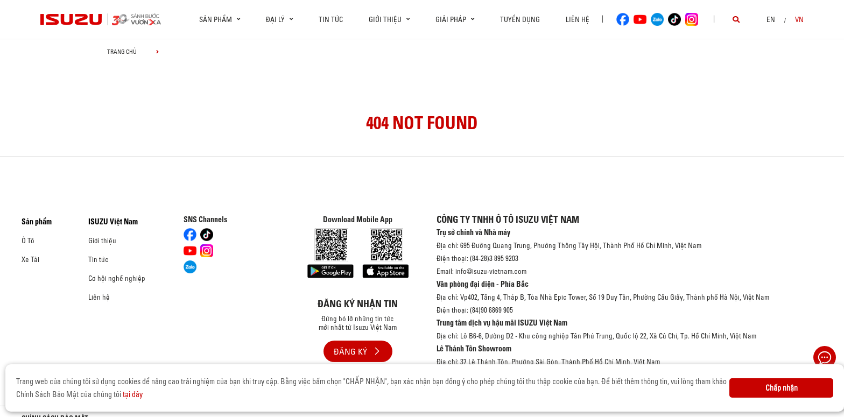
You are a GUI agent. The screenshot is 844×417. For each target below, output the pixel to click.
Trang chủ (122, 51)
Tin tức (331, 19)
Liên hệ (577, 19)
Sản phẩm (37, 222)
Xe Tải (30, 259)
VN (799, 19)
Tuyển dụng (520, 19)
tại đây (133, 394)
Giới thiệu (102, 240)
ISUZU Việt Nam (113, 222)
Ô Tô (28, 240)
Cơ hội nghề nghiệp (116, 278)
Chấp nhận (781, 388)
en (770, 19)
